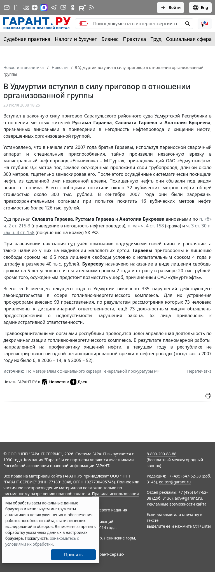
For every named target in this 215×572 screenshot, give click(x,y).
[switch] (83, 23)
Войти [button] (170, 7)
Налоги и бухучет (76, 39)
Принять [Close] (73, 555)
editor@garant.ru (175, 482)
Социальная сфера (189, 39)
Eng (200, 7)
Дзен (78, 382)
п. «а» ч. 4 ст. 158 (146, 226)
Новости (53, 382)
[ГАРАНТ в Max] (44, 7)
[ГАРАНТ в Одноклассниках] (72, 7)
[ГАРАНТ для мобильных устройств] (16, 7)
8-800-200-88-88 (161, 453)
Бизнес (109, 39)
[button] (205, 23)
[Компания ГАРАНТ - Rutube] (82, 7)
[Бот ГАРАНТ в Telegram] (63, 7)
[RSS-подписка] (91, 7)
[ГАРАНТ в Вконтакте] (25, 7)
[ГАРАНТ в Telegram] (53, 7)
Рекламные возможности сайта (177, 504)
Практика (134, 39)
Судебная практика (26, 39)
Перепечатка (199, 371)
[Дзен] (35, 7)
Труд (156, 39)
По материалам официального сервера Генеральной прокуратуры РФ (93, 371)
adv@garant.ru (188, 498)
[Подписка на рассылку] (6, 7)
